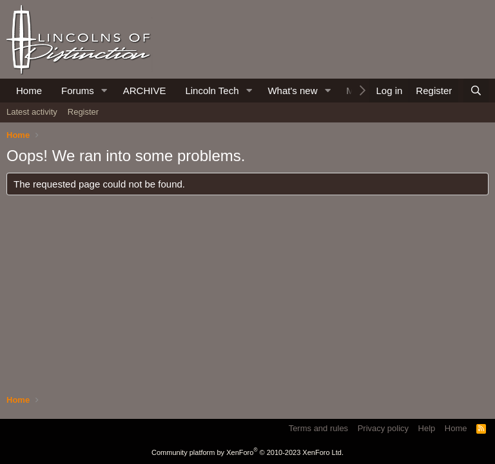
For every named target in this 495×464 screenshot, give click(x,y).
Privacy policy (383, 428)
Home (29, 90)
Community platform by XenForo (247, 452)
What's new (292, 90)
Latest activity (31, 112)
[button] (104, 90)
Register (83, 112)
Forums (77, 90)
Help (427, 428)
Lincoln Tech (211, 90)
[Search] (476, 90)
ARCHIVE (144, 90)
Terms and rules (318, 428)
